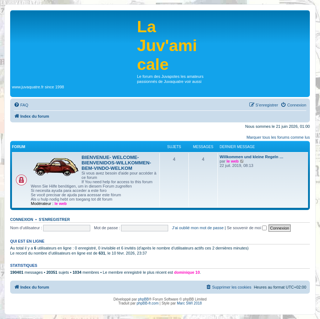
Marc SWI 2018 (189, 303)
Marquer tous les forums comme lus (278, 137)
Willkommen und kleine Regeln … (251, 157)
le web (60, 203)
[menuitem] (21, 105)
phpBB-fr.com (148, 303)
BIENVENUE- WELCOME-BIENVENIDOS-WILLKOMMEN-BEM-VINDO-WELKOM (116, 163)
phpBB (143, 299)
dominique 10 (187, 272)
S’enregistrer (54, 219)
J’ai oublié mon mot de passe (198, 228)
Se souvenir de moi (247, 228)
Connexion (21, 219)
